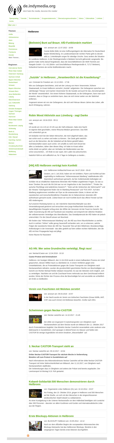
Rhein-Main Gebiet (15, 120)
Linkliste (99, 18)
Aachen (18, 140)
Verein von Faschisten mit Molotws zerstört (54, 289)
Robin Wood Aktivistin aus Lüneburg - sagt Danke (58, 115)
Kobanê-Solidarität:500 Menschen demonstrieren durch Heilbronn (61, 383)
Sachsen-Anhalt (14, 77)
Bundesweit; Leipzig (16, 126)
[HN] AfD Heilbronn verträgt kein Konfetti (53, 165)
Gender (11, 55)
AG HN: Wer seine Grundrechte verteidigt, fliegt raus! (60, 248)
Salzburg (12, 106)
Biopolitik (12, 46)
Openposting (13, 18)
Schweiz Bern (13, 91)
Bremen (11, 143)
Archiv (11, 21)
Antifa (11, 34)
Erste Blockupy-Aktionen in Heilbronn (51, 416)
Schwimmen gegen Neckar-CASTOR (50, 310)
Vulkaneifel (16, 103)
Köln (10, 137)
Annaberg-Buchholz (16, 146)
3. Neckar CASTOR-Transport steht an (51, 346)
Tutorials (23, 18)
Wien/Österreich (14, 100)
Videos (81, 18)
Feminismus (13, 49)
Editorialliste (90, 18)
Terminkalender (34, 18)
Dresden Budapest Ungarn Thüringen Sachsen (15, 111)
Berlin (20, 68)
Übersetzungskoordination (67, 18)
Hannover (12, 117)
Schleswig (12, 128)
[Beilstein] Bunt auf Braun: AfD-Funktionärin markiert (60, 42)
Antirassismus (14, 37)
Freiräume (12, 52)
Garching (12, 140)
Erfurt (11, 123)
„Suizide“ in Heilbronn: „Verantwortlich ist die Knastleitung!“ (65, 77)
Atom (10, 40)
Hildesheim (13, 154)
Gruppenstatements (49, 18)
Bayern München (15, 88)
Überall (15, 137)
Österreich (12, 74)
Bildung (11, 43)
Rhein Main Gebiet (15, 71)
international (13, 68)
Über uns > (12, 25)
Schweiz (12, 85)
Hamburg (20, 74)
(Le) (10, 103)
